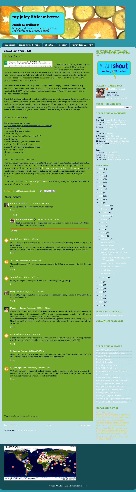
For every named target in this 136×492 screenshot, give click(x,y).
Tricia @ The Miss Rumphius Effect (111, 402)
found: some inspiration (111, 267)
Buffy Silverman (113, 157)
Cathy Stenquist (112, 136)
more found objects (109, 242)
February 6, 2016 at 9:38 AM (28, 334)
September (106, 216)
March (104, 236)
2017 (101, 199)
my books (10, 45)
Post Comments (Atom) (26, 430)
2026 (101, 169)
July (103, 222)
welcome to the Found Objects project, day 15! (114, 253)
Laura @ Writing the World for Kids (112, 371)
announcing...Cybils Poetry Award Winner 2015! (115, 259)
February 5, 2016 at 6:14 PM (30, 261)
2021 (101, 186)
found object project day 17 (112, 249)
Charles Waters (103, 356)
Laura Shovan (102, 374)
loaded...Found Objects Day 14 (113, 263)
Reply (12, 210)
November (106, 209)
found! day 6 (106, 270)
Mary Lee (14, 291)
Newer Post (11, 425)
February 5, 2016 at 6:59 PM (26, 277)
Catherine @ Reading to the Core (110, 353)
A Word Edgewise (113, 155)
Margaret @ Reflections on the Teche (112, 380)
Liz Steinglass (17, 203)
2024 (101, 176)
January (104, 278)
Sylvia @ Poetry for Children (108, 396)
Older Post (84, 425)
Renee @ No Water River (107, 393)
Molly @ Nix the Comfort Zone (109, 390)
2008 (101, 305)
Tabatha (14, 261)
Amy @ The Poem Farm (106, 350)
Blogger (84, 486)
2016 (101, 203)
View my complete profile (117, 98)
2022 (101, 183)
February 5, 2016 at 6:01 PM (48, 219)
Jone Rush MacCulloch (115, 122)
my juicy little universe (116, 125)
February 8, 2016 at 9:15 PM (38, 368)
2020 (101, 189)
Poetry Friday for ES (82, 45)
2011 (101, 295)
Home (48, 425)
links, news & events (29, 45)
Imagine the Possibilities (115, 138)
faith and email (107, 273)
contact (63, 45)
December (105, 206)
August (104, 219)
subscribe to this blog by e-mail (109, 315)
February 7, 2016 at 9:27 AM (32, 351)
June (103, 226)
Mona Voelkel (111, 152)
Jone (12, 239)
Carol (12, 334)
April (103, 233)
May (103, 229)
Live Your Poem (113, 127)
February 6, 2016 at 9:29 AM (39, 308)
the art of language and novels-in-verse (60, 168)
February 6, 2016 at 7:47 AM (32, 291)
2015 (101, 282)
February (105, 239)
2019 (101, 193)
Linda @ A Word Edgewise (108, 377)
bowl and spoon (107, 246)
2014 (101, 285)
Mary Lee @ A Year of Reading (109, 383)
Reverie (110, 134)
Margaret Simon (18, 308)
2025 (101, 172)
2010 (101, 299)
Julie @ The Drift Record (107, 368)
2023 (101, 179)
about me (50, 45)
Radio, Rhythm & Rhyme (115, 120)
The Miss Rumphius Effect (36, 181)
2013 (101, 288)
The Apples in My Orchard (117, 141)
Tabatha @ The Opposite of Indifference (113, 399)
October (105, 212)
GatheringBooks (18, 368)
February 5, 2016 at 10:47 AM (36, 203)
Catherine (15, 351)
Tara (12, 277)
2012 (101, 292)
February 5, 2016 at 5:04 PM (27, 239)
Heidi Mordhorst (24, 219)
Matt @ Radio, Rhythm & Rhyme (110, 386)
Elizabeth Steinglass (104, 362)
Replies (16, 215)
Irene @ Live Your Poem (106, 365)
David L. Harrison (104, 359)
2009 (101, 302)
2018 (101, 196)
